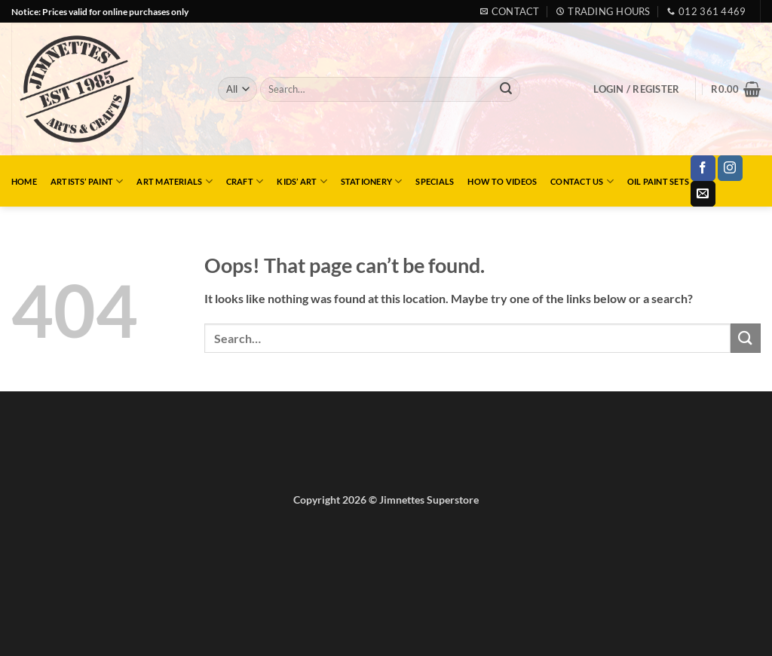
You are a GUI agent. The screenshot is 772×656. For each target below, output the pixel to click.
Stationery (372, 181)
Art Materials (174, 181)
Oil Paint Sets (658, 181)
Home (24, 181)
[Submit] (506, 90)
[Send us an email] (703, 194)
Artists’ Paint (87, 181)
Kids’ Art (301, 181)
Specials (434, 181)
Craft (245, 181)
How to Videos (502, 181)
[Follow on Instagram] (730, 168)
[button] (636, 89)
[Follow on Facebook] (703, 168)
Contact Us (582, 181)
